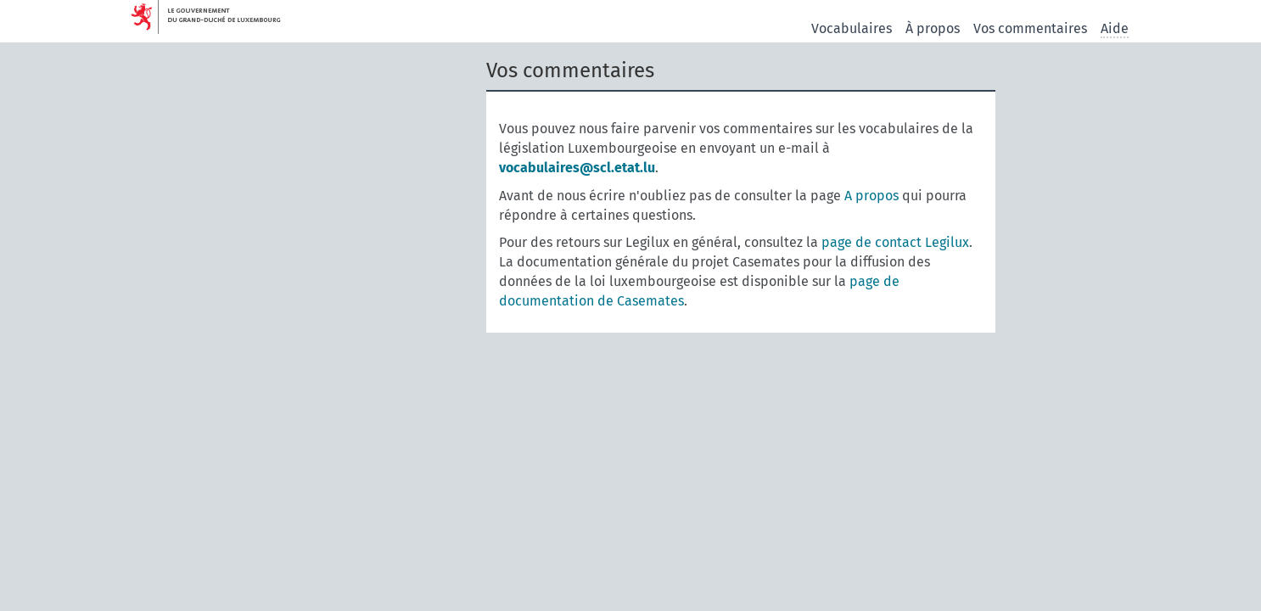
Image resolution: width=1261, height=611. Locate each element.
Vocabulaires (851, 28)
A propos (871, 196)
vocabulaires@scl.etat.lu (577, 168)
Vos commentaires (1030, 28)
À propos (932, 28)
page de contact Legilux (895, 242)
